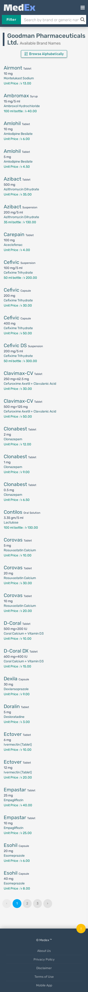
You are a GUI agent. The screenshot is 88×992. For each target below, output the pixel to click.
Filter (11, 19)
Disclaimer (44, 968)
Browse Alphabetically (44, 54)
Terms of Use (44, 976)
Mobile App (44, 985)
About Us (44, 951)
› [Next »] (47, 903)
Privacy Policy (44, 959)
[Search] (82, 19)
